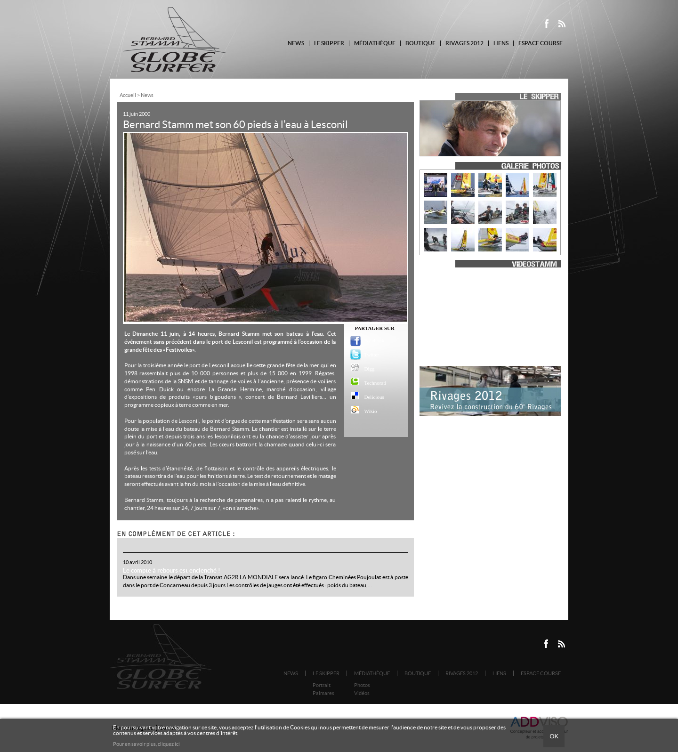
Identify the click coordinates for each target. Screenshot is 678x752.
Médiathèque (375, 43)
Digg (369, 369)
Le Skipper (329, 43)
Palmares (323, 693)
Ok (553, 736)
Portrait (322, 685)
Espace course (540, 43)
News (296, 43)
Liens (500, 43)
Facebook (371, 340)
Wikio (370, 411)
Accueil (128, 95)
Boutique (420, 43)
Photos (362, 685)
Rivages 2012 (464, 43)
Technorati (371, 383)
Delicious (371, 397)
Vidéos (362, 693)
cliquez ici (169, 744)
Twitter (371, 354)
